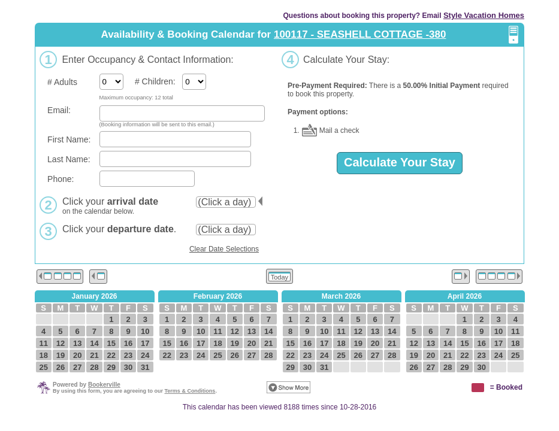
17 (145, 343)
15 (111, 343)
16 (128, 343)
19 (60, 355)
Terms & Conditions (190, 391)
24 (145, 355)
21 (94, 355)
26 (60, 367)
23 (128, 355)
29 (111, 367)
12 (60, 343)
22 (111, 355)
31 (145, 367)
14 (94, 343)
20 (77, 355)
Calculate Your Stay (399, 162)
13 (77, 343)
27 (77, 367)
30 (128, 367)
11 (43, 343)
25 (43, 367)
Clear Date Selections (224, 249)
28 (94, 367)
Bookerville (104, 384)
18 (43, 355)
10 (145, 331)
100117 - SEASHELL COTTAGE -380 (360, 34)
